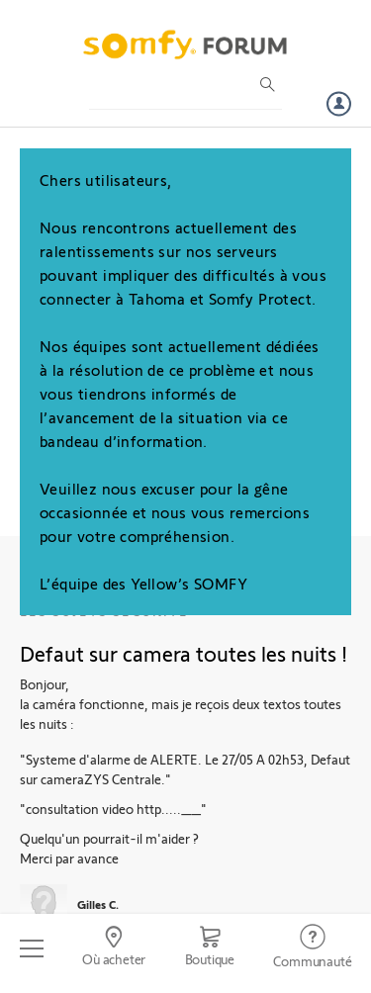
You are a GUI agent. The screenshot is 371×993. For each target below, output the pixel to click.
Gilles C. (98, 904)
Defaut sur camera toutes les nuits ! (183, 653)
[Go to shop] (209, 948)
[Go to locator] (113, 948)
